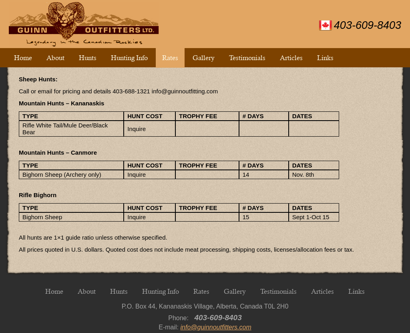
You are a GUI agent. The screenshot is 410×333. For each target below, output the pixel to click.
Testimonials (247, 58)
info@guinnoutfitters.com (216, 327)
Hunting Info (129, 58)
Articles (291, 58)
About (55, 58)
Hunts (87, 58)
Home (23, 58)
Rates (170, 58)
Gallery (204, 58)
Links (325, 58)
